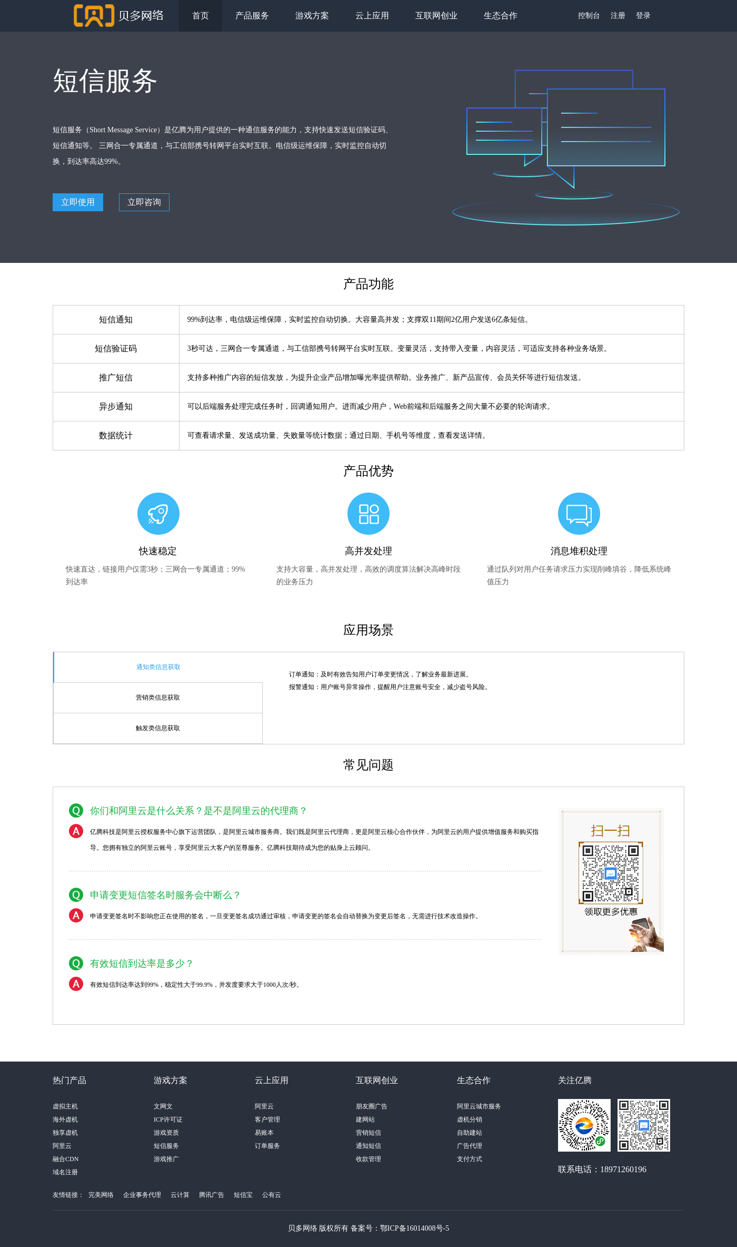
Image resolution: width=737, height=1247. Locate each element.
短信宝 (243, 1195)
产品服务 (252, 15)
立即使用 (78, 202)
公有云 (271, 1195)
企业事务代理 (142, 1195)
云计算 (180, 1195)
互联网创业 (436, 15)
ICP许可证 (168, 1119)
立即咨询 (144, 202)
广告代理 (469, 1146)
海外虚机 (65, 1119)
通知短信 (368, 1146)
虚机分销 (469, 1119)
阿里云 (62, 1146)
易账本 (264, 1132)
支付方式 (469, 1159)
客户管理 (267, 1119)
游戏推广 (166, 1159)
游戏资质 (166, 1132)
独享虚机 (65, 1132)
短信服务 (166, 1146)
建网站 (365, 1119)
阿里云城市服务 (479, 1106)
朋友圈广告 (371, 1106)
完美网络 (101, 1195)
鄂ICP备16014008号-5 (414, 1228)
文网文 (163, 1106)
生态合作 (500, 15)
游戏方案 (312, 15)
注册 (618, 15)
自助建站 (469, 1132)
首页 (200, 15)
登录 (643, 15)
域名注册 (65, 1172)
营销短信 (368, 1132)
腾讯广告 (211, 1195)
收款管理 (368, 1159)
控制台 (589, 15)
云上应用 (372, 15)
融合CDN (65, 1159)
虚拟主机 (65, 1106)
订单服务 (267, 1146)
